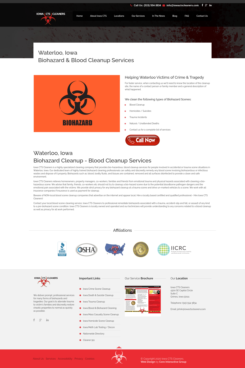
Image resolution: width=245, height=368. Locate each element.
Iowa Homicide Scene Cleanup (98, 321)
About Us (37, 358)
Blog (174, 16)
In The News (158, 16)
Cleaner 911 (89, 340)
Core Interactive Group (173, 361)
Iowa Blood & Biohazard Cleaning (100, 308)
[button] (119, 358)
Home (79, 16)
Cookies (88, 358)
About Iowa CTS (98, 16)
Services (50, 358)
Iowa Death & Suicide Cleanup (98, 295)
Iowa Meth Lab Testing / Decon (99, 327)
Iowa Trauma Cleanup (94, 301)
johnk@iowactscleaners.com (191, 309)
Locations (119, 16)
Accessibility (64, 358)
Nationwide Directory (93, 333)
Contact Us (202, 16)
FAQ (187, 16)
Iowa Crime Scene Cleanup (96, 289)
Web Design (149, 361)
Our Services (138, 16)
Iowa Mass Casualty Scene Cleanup (101, 314)
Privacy (77, 358)
